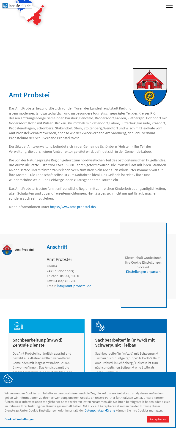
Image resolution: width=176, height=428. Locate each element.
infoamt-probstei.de (74, 286)
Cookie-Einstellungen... (21, 419)
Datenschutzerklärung (100, 410)
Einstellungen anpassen (143, 271)
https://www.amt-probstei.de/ (73, 206)
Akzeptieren (158, 419)
